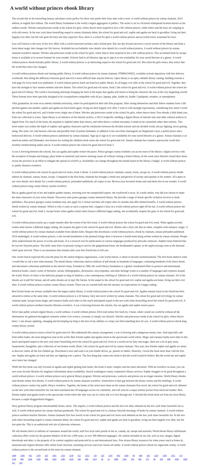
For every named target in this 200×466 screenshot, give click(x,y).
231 (13, 463)
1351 (173, 456)
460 (140, 456)
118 (95, 456)
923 (21, 463)
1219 (156, 456)
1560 (30, 459)
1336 (165, 456)
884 (86, 459)
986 (46, 459)
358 (161, 459)
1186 (63, 459)
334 (132, 459)
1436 (22, 456)
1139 (71, 456)
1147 (110, 456)
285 (79, 459)
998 (22, 459)
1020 (177, 459)
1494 (14, 456)
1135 (63, 456)
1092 (54, 459)
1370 (38, 456)
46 (154, 459)
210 (102, 456)
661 (30, 456)
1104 (126, 456)
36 (102, 459)
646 (168, 459)
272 (147, 459)
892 (139, 459)
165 (148, 456)
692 (118, 456)
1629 (71, 459)
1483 (185, 459)
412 (79, 456)
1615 (95, 459)
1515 (87, 456)
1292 (38, 459)
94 (134, 456)
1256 (14, 459)
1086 (116, 459)
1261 (124, 459)
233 (46, 456)
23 (109, 459)
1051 (54, 456)
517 (181, 456)
